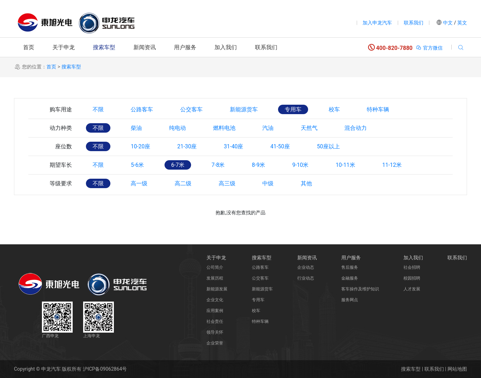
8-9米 (262, 165)
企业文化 (214, 299)
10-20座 (142, 146)
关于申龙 (63, 47)
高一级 (140, 183)
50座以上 (334, 146)
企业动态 (305, 267)
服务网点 (349, 299)
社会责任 (214, 321)
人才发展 (411, 289)
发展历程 (214, 278)
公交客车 (193, 109)
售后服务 (349, 267)
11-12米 (399, 165)
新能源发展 (216, 289)
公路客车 (143, 109)
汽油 (271, 128)
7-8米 (221, 165)
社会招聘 (411, 267)
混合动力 (361, 128)
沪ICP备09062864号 (105, 369)
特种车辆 (383, 109)
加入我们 (225, 47)
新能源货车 (247, 109)
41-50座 (284, 146)
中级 (271, 183)
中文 (448, 22)
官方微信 (429, 48)
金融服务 (349, 278)
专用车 (297, 109)
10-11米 (352, 165)
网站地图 (457, 369)
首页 (28, 47)
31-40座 (237, 146)
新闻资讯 (144, 47)
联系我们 (413, 22)
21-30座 (189, 146)
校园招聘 (411, 278)
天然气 (313, 128)
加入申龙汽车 (377, 22)
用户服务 (185, 47)
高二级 (185, 183)
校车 (338, 109)
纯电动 (179, 128)
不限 (98, 109)
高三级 (229, 183)
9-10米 (306, 165)
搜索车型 (104, 47)
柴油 (137, 128)
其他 (310, 183)
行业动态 (305, 278)
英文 (461, 22)
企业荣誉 (214, 343)
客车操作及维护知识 (360, 289)
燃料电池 (227, 128)
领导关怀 (214, 332)
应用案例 (214, 310)
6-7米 (180, 165)
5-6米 (138, 165)
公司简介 (214, 267)
